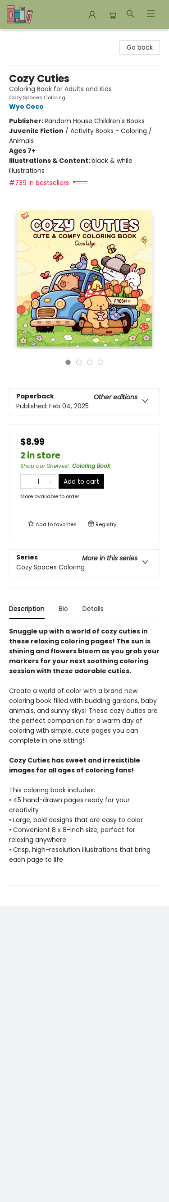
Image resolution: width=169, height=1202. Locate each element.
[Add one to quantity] (50, 481)
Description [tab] (27, 608)
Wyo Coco (27, 106)
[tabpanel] (84, 756)
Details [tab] (93, 608)
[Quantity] (38, 481)
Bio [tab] (63, 608)
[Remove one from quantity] (26, 481)
